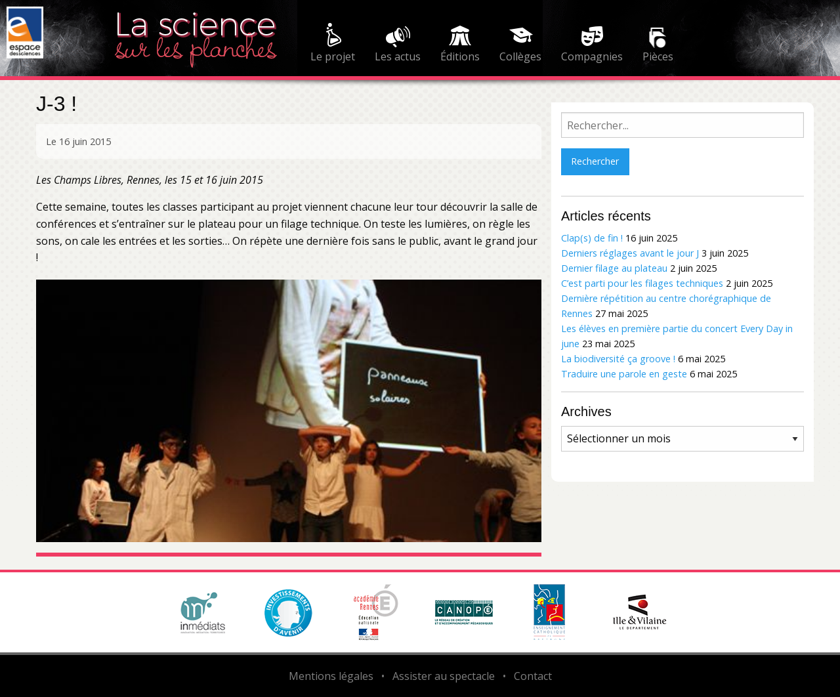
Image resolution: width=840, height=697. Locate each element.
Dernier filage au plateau (614, 268)
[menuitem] (333, 44)
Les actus (398, 56)
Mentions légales (331, 676)
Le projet (332, 56)
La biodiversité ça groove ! (618, 358)
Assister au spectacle (443, 676)
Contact (533, 676)
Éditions (460, 56)
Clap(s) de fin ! (592, 238)
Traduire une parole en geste (624, 374)
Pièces (657, 56)
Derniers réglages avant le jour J (630, 253)
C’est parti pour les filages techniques (642, 283)
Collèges (520, 56)
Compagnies (592, 56)
